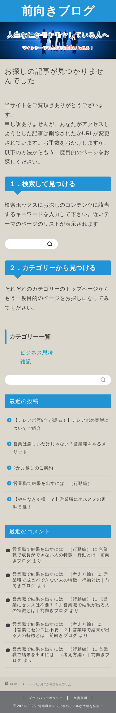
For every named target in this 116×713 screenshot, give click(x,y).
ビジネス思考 (37, 353)
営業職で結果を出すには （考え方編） (54, 574)
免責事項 (80, 698)
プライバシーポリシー (46, 698)
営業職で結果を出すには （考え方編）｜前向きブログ (61, 655)
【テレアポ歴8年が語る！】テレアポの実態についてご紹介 (61, 424)
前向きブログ (58, 10)
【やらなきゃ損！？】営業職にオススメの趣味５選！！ (59, 503)
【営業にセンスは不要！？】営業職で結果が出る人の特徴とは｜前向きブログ (61, 605)
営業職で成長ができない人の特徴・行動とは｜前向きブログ (61, 555)
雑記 (25, 362)
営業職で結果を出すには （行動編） (52, 483)
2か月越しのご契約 (33, 468)
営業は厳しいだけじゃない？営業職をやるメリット (59, 448)
